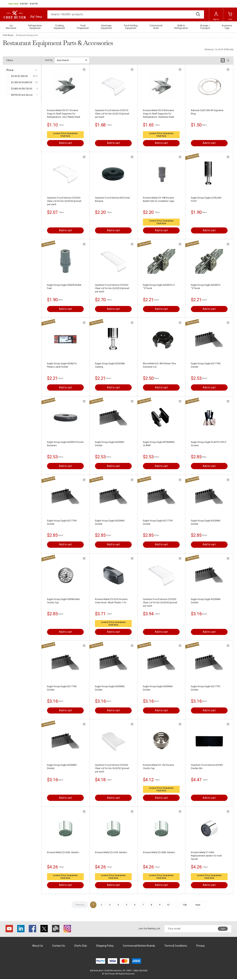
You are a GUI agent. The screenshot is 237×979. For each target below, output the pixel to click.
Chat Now (65, 136)
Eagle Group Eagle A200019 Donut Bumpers (65, 444)
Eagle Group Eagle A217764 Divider (62, 522)
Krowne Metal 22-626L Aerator (63, 852)
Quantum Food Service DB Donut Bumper (112, 199)
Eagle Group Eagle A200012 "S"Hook (205, 287)
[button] (23, 4)
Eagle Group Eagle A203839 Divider (62, 767)
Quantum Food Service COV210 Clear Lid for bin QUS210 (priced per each (112, 113)
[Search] (125, 14)
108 (184, 904)
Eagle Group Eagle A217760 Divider (62, 688)
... (176, 904)
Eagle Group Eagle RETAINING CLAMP (159, 444)
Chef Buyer (8, 35)
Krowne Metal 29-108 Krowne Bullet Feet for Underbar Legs (158, 199)
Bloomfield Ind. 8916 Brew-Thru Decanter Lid (159, 365)
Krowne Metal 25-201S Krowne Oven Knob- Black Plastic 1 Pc (111, 601)
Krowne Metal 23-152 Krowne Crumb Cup (158, 767)
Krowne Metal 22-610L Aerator (111, 852)
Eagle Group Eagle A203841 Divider (109, 444)
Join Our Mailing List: (149, 928)
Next (198, 904)
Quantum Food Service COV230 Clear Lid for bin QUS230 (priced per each (160, 602)
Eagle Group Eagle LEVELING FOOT (206, 199)
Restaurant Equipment (27, 35)
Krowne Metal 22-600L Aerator (159, 852)
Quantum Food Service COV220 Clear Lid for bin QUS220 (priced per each (64, 201)
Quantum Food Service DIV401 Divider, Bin (207, 767)
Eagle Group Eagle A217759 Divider (157, 522)
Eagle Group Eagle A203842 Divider (205, 522)
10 (168, 904)
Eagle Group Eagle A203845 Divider (109, 522)
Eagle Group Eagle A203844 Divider (157, 688)
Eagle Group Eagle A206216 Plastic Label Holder (62, 365)
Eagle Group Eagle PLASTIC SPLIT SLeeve (208, 444)
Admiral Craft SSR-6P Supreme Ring (207, 112)
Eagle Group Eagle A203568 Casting (109, 365)
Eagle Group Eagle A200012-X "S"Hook (159, 287)
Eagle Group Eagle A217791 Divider (205, 688)
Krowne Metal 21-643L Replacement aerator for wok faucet (206, 855)
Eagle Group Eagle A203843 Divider (109, 688)
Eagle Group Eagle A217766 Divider (205, 365)
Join (223, 928)
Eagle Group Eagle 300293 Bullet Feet (64, 287)
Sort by (49, 60)
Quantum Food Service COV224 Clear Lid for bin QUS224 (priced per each (112, 288)
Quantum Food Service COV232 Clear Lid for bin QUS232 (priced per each (112, 768)
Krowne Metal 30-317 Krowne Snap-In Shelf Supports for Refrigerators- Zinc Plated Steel (63, 113)
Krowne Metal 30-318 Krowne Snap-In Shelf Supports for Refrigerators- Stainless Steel (158, 113)
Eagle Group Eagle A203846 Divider (205, 601)
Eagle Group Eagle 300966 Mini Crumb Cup (63, 601)
